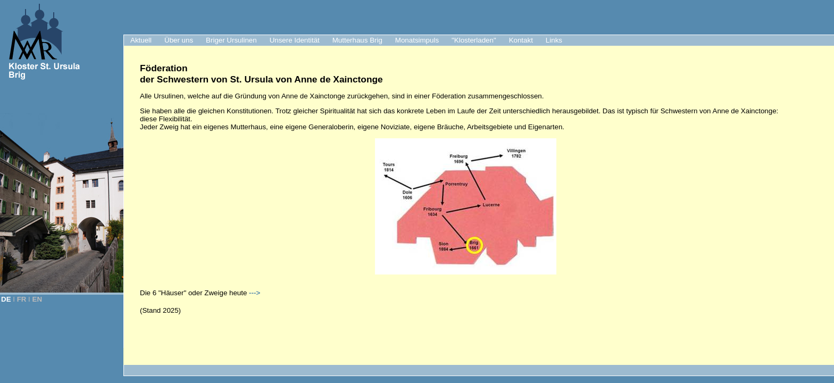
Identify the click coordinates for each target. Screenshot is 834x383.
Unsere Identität (295, 40)
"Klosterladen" (474, 40)
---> (254, 293)
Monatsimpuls (417, 40)
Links (554, 40)
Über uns (178, 40)
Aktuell (141, 40)
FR (22, 299)
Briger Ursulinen (231, 40)
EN (37, 299)
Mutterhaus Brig (357, 40)
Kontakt (521, 40)
